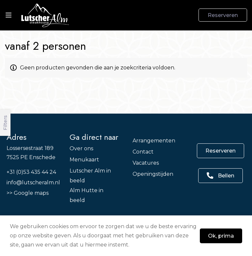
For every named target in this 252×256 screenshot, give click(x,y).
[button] (220, 150)
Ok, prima (221, 236)
